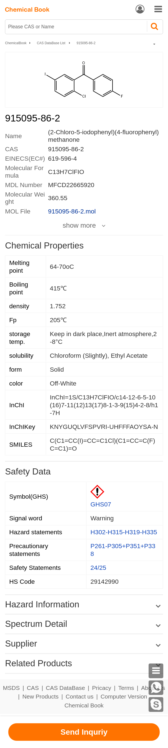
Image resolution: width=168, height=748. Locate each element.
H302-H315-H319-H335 (123, 532)
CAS (33, 688)
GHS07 (100, 504)
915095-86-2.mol (72, 211)
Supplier (21, 643)
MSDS (11, 688)
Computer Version (124, 696)
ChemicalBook (15, 43)
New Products (40, 696)
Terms (126, 688)
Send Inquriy (84, 732)
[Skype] (156, 704)
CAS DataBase (65, 688)
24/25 (98, 567)
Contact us (79, 696)
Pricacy (101, 688)
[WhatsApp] (156, 687)
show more (79, 225)
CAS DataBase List (51, 43)
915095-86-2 (86, 43)
